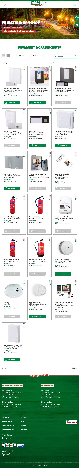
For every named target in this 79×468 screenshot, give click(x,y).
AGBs (22, 421)
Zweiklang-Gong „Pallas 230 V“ (13, 345)
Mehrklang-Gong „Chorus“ (12, 174)
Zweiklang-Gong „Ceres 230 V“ (64, 131)
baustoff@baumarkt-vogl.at (50, 397)
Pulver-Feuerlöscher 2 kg (11, 217)
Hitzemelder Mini (34, 302)
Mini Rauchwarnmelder (62, 260)
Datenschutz (24, 425)
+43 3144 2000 (46, 395)
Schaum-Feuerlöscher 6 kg (37, 260)
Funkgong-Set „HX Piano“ (12, 88)
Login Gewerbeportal (8, 429)
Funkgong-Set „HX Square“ (63, 88)
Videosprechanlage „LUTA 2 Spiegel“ (37, 174)
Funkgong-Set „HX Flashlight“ (38, 88)
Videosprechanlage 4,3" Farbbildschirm (62, 174)
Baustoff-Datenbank (8, 425)
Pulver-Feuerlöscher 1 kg (11, 260)
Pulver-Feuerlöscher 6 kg (36, 217)
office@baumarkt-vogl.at (10, 397)
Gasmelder (7, 302)
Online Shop (5, 417)
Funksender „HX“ (34, 131)
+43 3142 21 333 (7, 395)
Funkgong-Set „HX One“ (11, 131)
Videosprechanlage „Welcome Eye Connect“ (64, 303)
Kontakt (23, 417)
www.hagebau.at (7, 421)
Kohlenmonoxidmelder (62, 217)
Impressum (24, 429)
